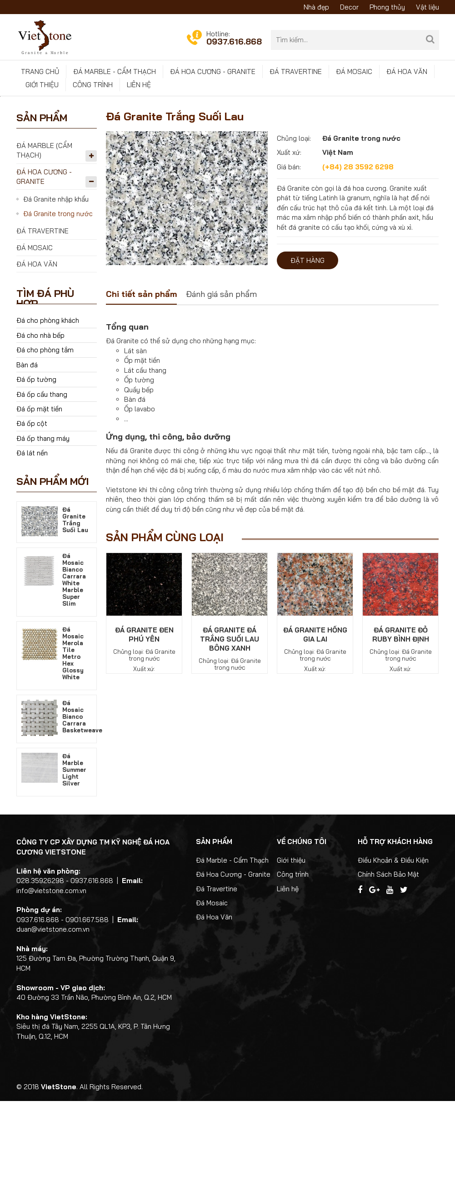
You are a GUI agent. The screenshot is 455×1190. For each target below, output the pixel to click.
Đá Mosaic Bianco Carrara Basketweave (82, 805)
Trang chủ (40, 71)
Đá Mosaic (354, 71)
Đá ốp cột (31, 512)
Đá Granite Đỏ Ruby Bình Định (400, 723)
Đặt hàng (307, 349)
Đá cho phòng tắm (45, 439)
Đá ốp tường (36, 468)
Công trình (93, 84)
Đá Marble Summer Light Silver (74, 858)
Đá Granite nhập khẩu (56, 288)
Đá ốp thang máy (43, 527)
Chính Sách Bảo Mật (388, 963)
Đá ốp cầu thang (41, 483)
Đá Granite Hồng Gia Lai (315, 723)
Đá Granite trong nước (58, 302)
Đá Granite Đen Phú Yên (144, 723)
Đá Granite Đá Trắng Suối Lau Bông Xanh (229, 728)
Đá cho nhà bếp (40, 424)
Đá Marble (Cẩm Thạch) (44, 239)
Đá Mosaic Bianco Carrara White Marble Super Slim (74, 668)
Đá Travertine (296, 71)
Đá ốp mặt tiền (39, 498)
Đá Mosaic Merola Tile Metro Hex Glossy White (73, 741)
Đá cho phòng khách (47, 409)
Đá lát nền (32, 542)
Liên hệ (139, 84)
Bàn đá (27, 453)
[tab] (141, 384)
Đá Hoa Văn (406, 71)
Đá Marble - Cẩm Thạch (114, 71)
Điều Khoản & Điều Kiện (393, 948)
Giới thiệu (42, 84)
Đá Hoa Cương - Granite (212, 71)
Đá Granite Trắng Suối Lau (75, 608)
